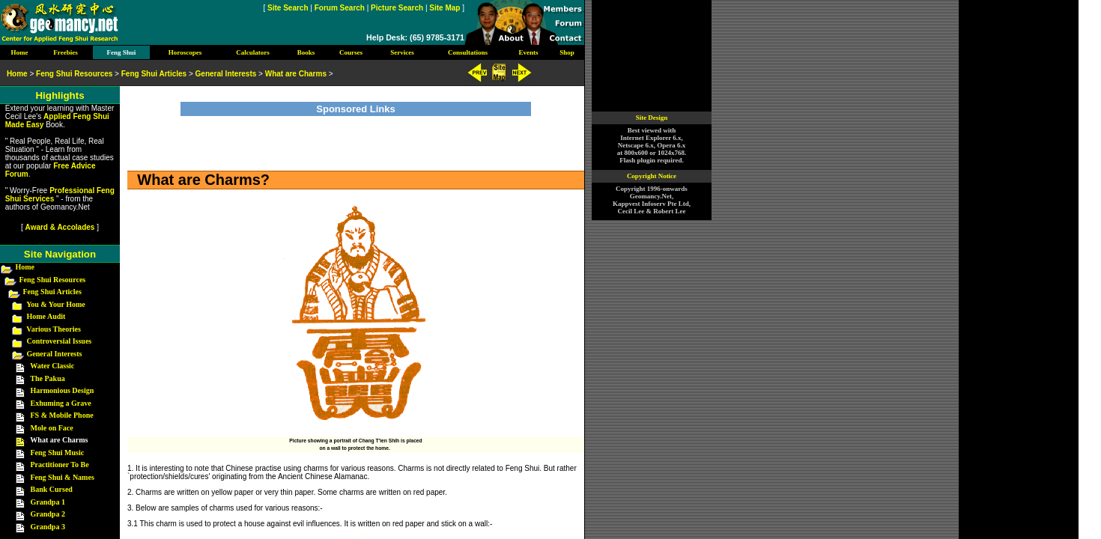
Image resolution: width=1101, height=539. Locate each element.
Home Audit (46, 316)
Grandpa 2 (48, 514)
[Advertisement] (356, 138)
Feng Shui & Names (62, 477)
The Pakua (47, 378)
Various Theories (53, 329)
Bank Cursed (52, 489)
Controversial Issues (59, 341)
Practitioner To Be (60, 464)
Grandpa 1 (48, 502)
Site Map (444, 8)
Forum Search (340, 8)
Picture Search (397, 8)
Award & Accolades (60, 227)
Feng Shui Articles (52, 291)
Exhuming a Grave (61, 403)
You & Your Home (55, 304)
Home (25, 267)
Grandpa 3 (48, 527)
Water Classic (52, 366)
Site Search (287, 8)
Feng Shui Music (58, 452)
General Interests (54, 354)
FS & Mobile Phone (62, 415)
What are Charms (296, 74)
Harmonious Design (62, 390)
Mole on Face (52, 428)
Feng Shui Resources (52, 279)
